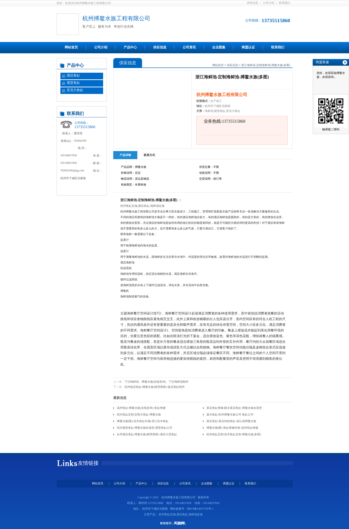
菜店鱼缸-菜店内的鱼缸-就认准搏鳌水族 (231, 421)
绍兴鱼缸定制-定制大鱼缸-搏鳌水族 (139, 414)
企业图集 (218, 47)
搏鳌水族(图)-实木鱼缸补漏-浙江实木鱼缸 (143, 421)
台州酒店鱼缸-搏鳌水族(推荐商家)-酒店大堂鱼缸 (147, 434)
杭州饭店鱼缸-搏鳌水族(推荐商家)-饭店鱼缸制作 (155, 387)
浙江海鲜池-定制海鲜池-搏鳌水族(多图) (265, 65)
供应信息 (252, 2)
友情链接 (88, 463)
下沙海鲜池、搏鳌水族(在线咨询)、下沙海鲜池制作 (157, 381)
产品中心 (130, 47)
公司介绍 (268, 2)
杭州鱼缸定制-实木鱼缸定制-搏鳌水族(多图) (233, 434)
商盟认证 (248, 47)
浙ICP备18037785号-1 (200, 508)
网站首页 (71, 47)
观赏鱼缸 (73, 83)
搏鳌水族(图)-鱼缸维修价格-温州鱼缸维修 (232, 427)
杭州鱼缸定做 (128, 205)
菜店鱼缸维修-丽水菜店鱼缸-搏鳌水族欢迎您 (234, 408)
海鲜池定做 (157, 205)
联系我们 (284, 2)
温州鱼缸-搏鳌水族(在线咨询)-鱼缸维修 (141, 408)
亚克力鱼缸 (75, 90)
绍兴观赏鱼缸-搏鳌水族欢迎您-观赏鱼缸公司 (144, 427)
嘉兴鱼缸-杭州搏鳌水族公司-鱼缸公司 (230, 414)
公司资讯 (189, 47)
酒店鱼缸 (73, 75)
